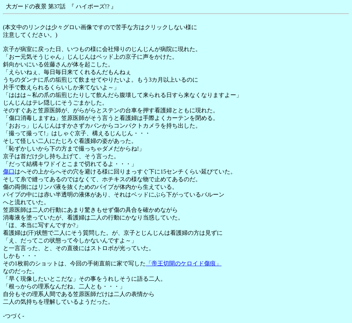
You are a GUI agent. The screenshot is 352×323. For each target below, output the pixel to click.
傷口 (9, 171)
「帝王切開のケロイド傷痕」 (184, 263)
